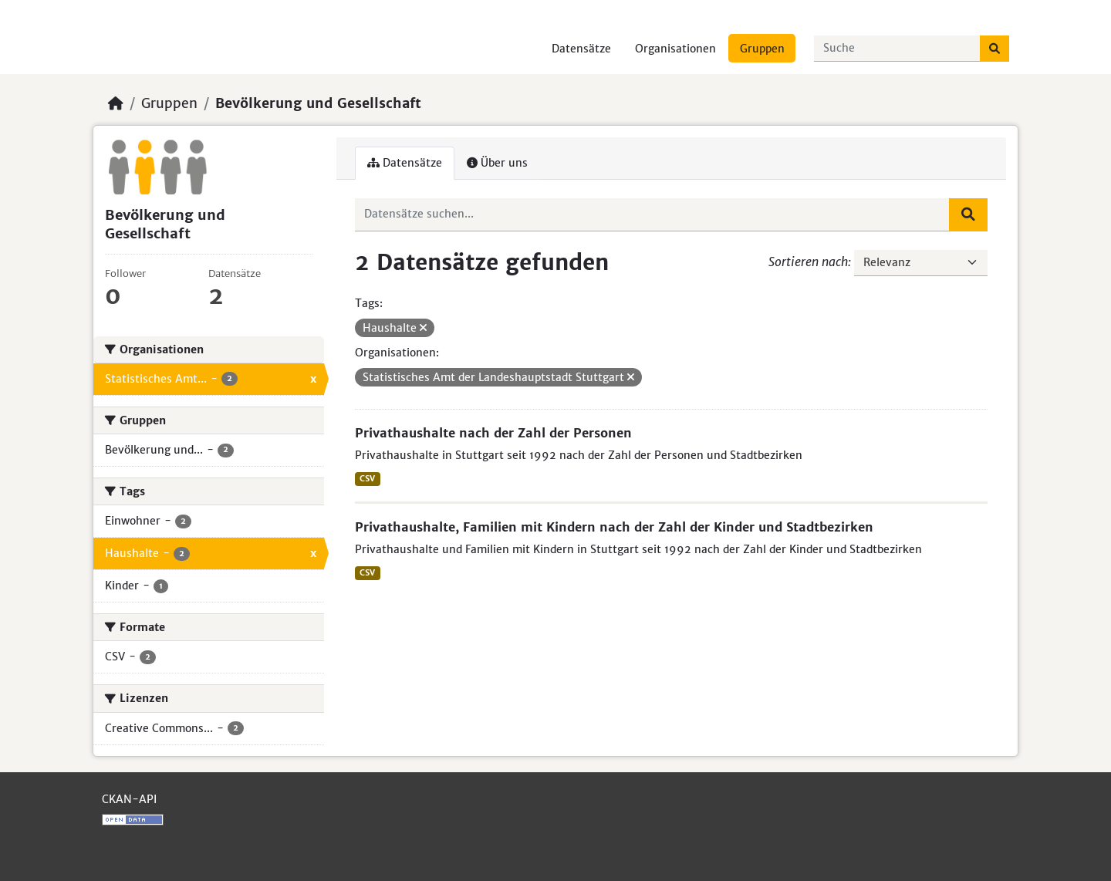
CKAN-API (129, 799)
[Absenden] (994, 48)
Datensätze (581, 49)
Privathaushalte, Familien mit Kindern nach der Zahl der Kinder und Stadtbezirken (614, 527)
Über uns (497, 163)
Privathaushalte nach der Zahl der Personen (493, 432)
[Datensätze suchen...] (897, 48)
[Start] (115, 103)
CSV (367, 479)
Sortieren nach (808, 261)
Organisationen (675, 49)
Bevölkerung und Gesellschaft (318, 103)
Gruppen (762, 49)
